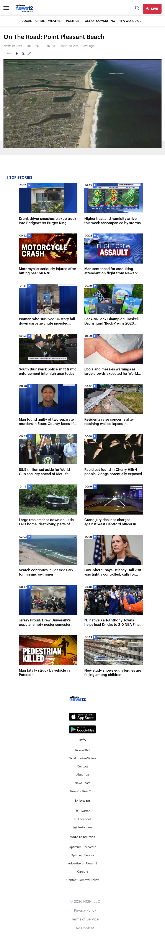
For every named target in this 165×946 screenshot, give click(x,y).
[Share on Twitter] (23, 53)
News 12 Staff (12, 46)
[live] (152, 9)
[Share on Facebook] (17, 53)
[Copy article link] (29, 53)
